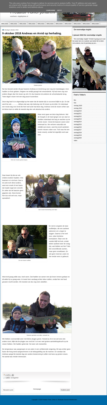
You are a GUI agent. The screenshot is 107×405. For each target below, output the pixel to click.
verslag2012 (22, 23)
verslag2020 (95, 23)
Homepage (37, 389)
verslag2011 (13, 23)
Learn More (50, 10)
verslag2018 (77, 23)
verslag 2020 (78, 105)
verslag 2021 (78, 108)
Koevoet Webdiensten (70, 399)
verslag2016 (59, 23)
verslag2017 (68, 23)
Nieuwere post (8, 390)
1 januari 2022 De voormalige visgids (87, 35)
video (75, 140)
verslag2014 (41, 23)
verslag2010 (4, 23)
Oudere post (65, 390)
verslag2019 (86, 23)
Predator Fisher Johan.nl (49, 399)
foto (75, 103)
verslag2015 (50, 23)
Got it (59, 10)
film (75, 100)
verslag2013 (32, 23)
